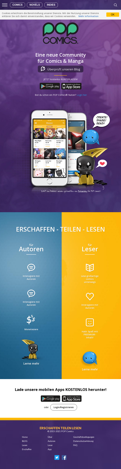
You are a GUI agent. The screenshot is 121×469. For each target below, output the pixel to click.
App (50, 449)
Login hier (82, 94)
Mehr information (88, 16)
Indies (51, 4)
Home (25, 437)
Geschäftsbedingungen (83, 437)
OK (113, 14)
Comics (17, 4)
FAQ (75, 445)
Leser (50, 445)
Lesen (24, 445)
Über (50, 437)
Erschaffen (27, 449)
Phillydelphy (82, 191)
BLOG (24, 441)
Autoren (51, 441)
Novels (34, 4)
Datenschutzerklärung (83, 441)
